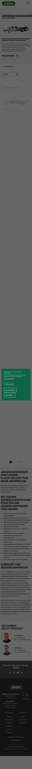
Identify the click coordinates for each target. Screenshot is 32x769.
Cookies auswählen (9, 383)
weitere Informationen (9, 378)
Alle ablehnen (10, 395)
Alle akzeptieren (10, 390)
